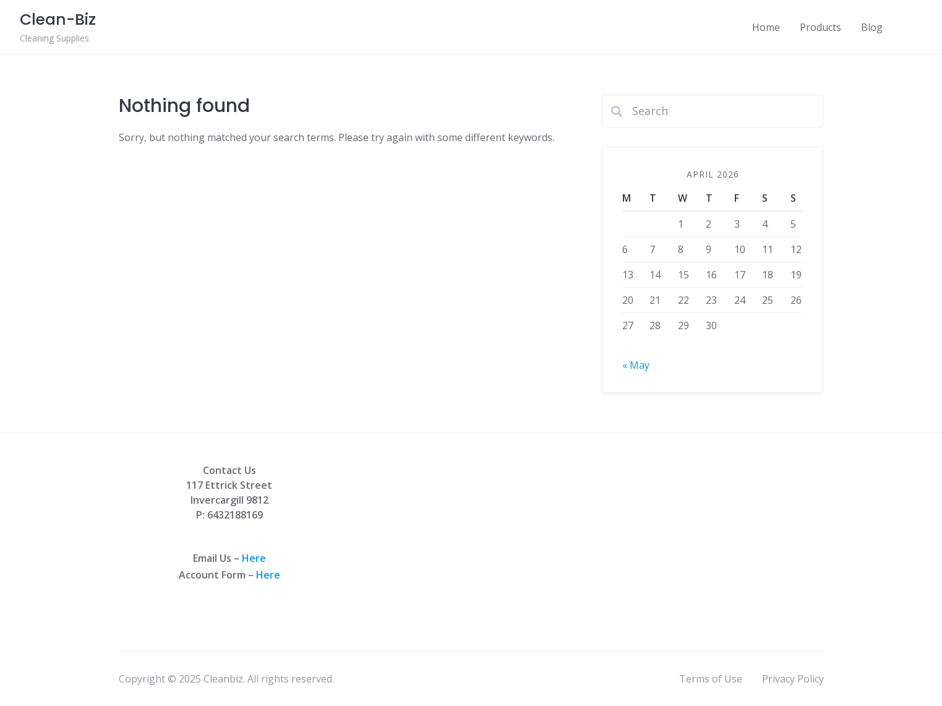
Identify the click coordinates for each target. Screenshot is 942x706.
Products (820, 27)
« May (635, 365)
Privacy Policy (793, 679)
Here (254, 558)
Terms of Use (710, 679)
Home (766, 27)
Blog (872, 27)
